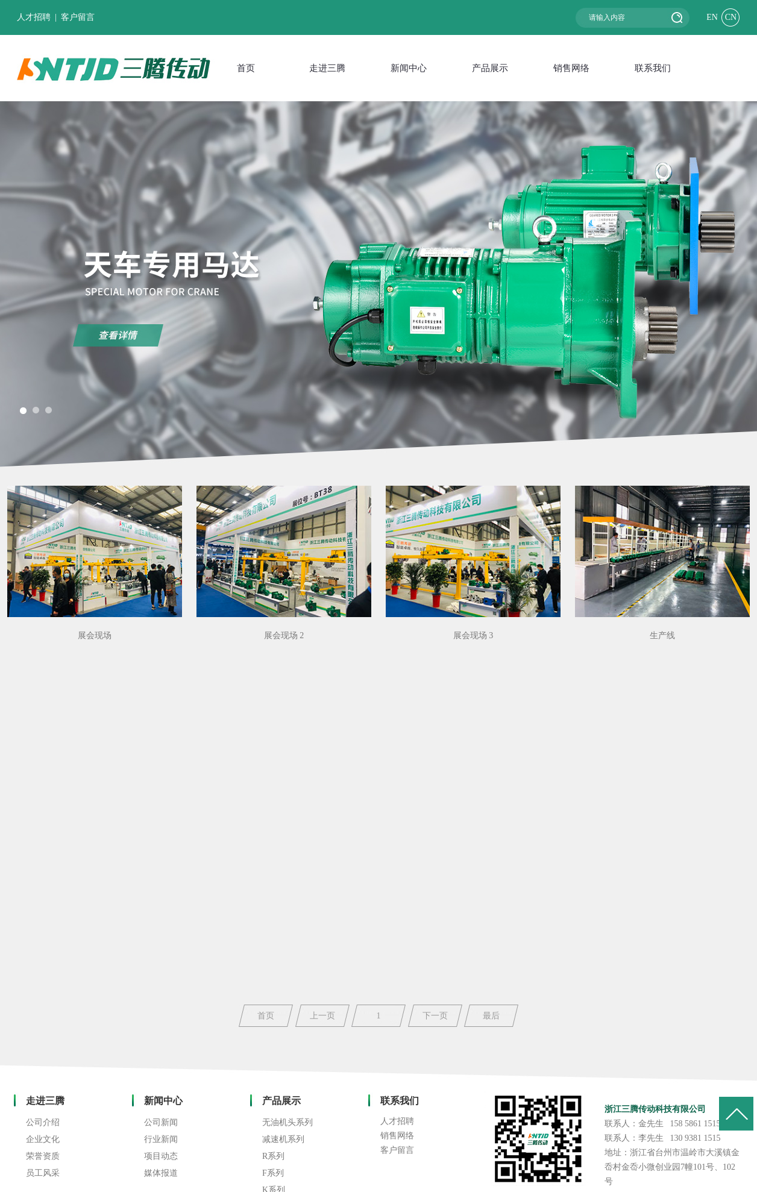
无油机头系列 (287, 1122)
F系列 (273, 1173)
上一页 (322, 1015)
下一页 (435, 1015)
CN (731, 17)
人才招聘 (34, 17)
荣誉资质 (43, 1156)
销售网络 (397, 1135)
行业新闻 (161, 1139)
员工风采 (43, 1173)
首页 (265, 1015)
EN (712, 17)
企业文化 (43, 1139)
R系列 (273, 1156)
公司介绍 (43, 1122)
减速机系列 (283, 1139)
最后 (491, 1015)
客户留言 (78, 17)
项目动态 (161, 1156)
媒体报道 (161, 1173)
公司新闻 (161, 1122)
